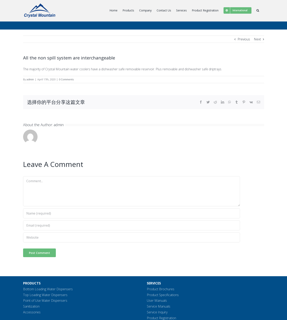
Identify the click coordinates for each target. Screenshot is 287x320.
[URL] (131, 237)
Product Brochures (160, 289)
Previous (244, 39)
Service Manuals (158, 306)
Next (257, 39)
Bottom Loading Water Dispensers (48, 289)
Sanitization (31, 306)
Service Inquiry (157, 312)
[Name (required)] (131, 213)
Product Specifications (163, 295)
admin (30, 79)
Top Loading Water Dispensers (45, 295)
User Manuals (157, 300)
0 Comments (66, 79)
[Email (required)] (131, 225)
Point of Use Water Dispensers (45, 300)
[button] (257, 10)
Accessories (32, 312)
